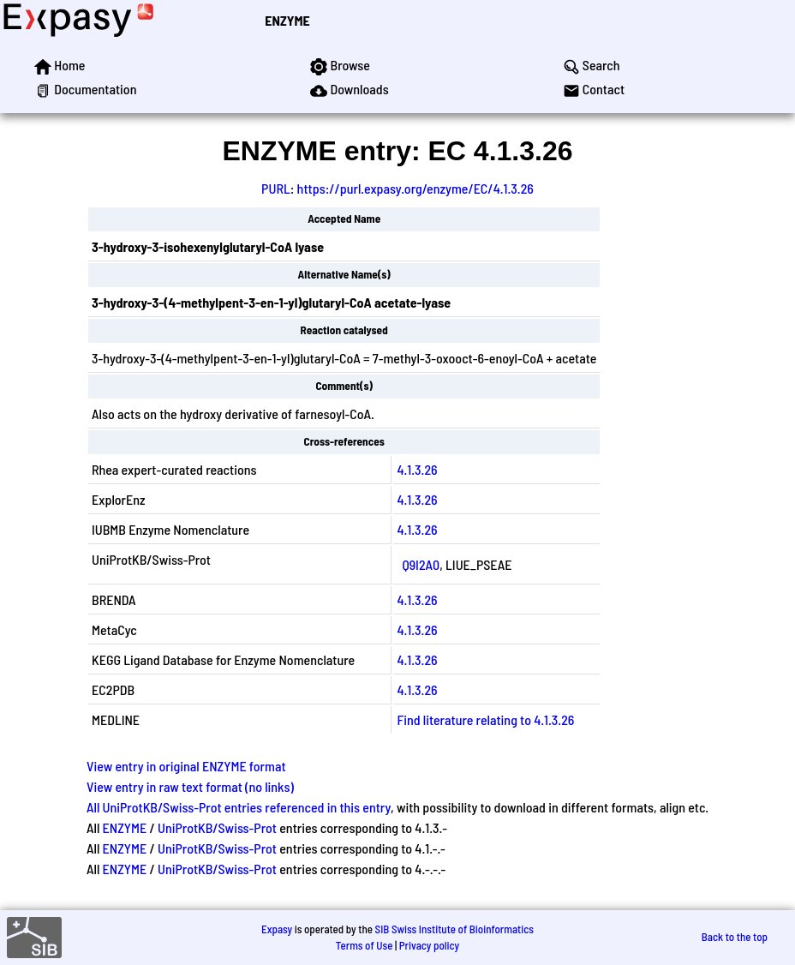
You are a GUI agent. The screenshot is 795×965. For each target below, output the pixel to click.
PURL (275, 188)
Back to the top (735, 937)
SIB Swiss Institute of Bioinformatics (454, 929)
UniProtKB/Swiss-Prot (217, 827)
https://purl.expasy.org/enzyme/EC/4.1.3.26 (415, 188)
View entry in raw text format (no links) (190, 786)
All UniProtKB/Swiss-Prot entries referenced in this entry (239, 807)
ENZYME (287, 20)
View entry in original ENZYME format (186, 766)
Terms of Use (364, 945)
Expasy (276, 929)
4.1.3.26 (417, 469)
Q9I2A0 (420, 564)
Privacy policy (429, 945)
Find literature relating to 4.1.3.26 (485, 719)
